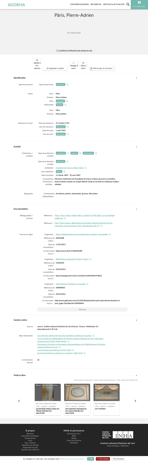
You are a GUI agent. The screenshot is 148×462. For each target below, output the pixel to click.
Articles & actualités (114, 3)
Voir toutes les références (127, 378)
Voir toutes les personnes (104, 378)
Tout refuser (103, 459)
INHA (74, 434)
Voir (82, 307)
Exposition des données (30, 443)
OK (90, 459)
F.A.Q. (30, 438)
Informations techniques (30, 434)
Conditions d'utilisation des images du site (74, 50)
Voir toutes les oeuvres (83, 378)
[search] (128, 4)
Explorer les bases (80, 3)
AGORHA (13, 4)
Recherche (96, 3)
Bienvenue (30, 431)
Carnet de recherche (74, 438)
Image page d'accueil (30, 445)
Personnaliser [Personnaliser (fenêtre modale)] (118, 459)
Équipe (74, 436)
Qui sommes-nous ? (74, 431)
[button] (19, 399)
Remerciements (30, 436)
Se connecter (139, 6)
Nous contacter (30, 440)
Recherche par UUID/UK (30, 447)
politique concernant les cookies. (72, 459)
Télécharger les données (100, 66)
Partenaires (74, 440)
